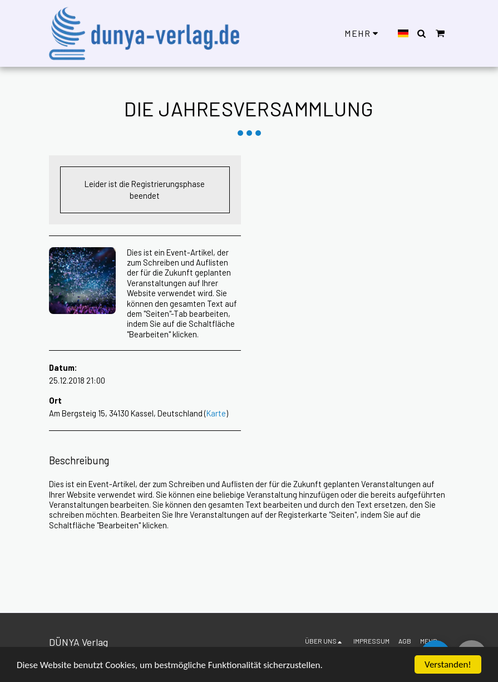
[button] (421, 33)
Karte (216, 413)
